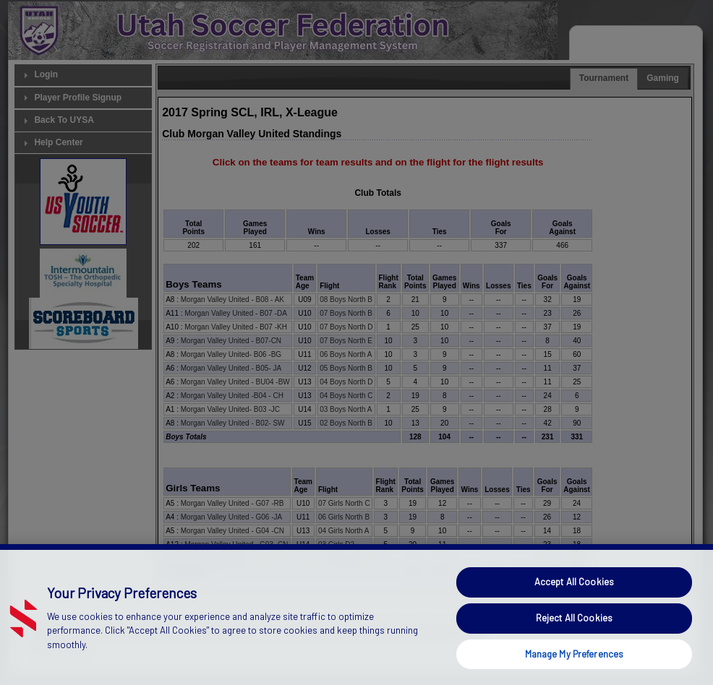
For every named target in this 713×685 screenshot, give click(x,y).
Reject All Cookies (574, 646)
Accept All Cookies (574, 611)
